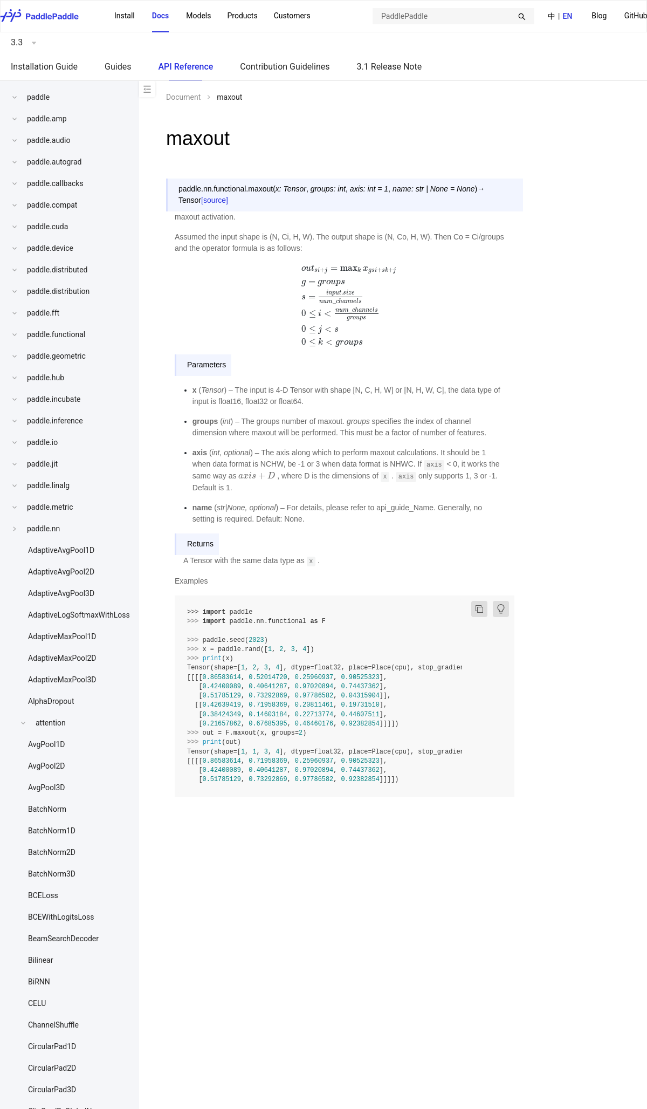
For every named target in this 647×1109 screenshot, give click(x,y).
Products (242, 15)
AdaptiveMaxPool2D (62, 658)
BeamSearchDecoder (63, 938)
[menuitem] (599, 16)
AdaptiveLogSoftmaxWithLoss (79, 615)
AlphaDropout (51, 701)
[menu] (212, 16)
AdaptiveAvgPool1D (61, 550)
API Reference (185, 66)
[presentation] (345, 304)
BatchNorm (47, 809)
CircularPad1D (52, 1046)
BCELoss (43, 895)
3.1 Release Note (389, 66)
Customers (292, 15)
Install (124, 15)
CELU (37, 1003)
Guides (118, 66)
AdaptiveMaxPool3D (62, 679)
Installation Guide (44, 66)
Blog (599, 15)
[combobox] (453, 16)
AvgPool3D (46, 787)
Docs (160, 15)
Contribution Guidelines (284, 66)
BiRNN (39, 981)
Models (198, 15)
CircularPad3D (52, 1089)
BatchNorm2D (51, 852)
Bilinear (40, 960)
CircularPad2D (52, 1068)
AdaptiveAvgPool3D (61, 593)
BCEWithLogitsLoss (61, 917)
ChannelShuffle (53, 1025)
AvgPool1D (46, 744)
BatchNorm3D (51, 874)
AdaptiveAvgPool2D (61, 571)
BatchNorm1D (51, 830)
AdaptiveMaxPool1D (62, 636)
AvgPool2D (46, 766)
